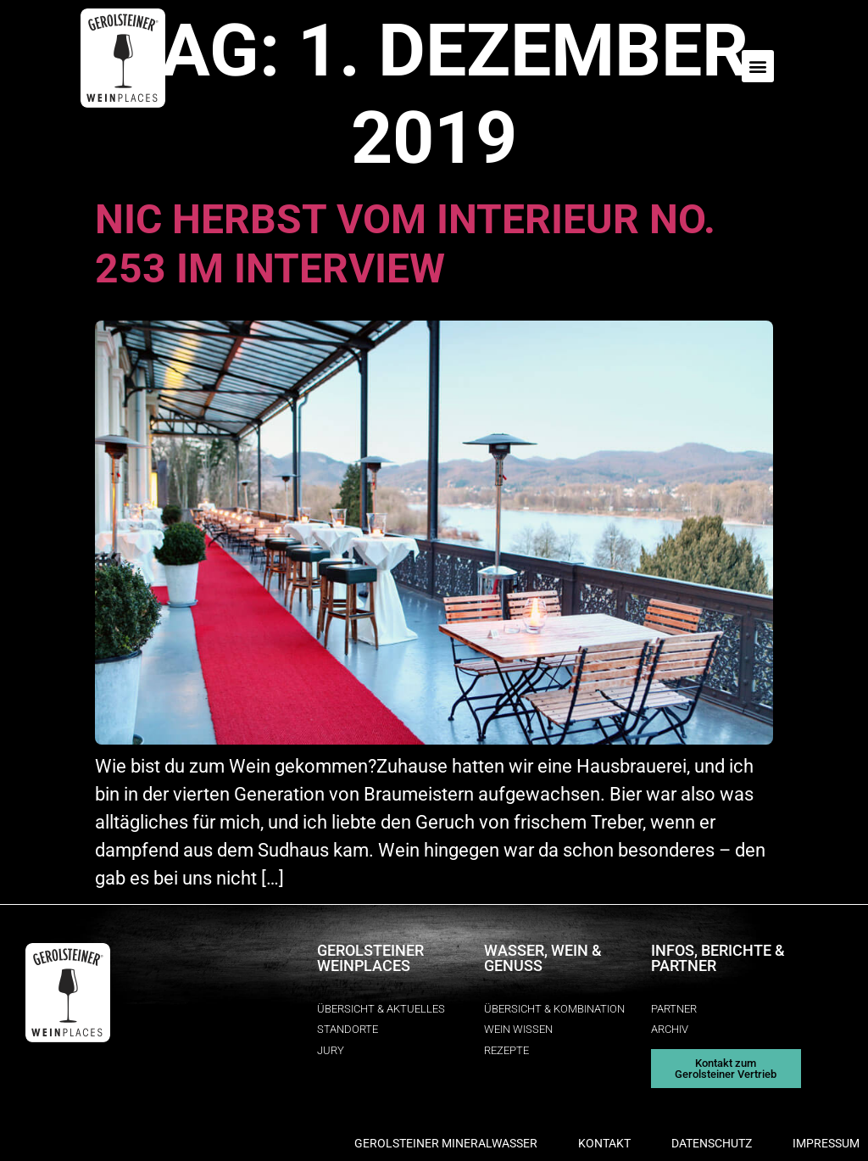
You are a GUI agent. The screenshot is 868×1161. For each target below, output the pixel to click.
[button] (758, 66)
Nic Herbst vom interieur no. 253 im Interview (405, 244)
